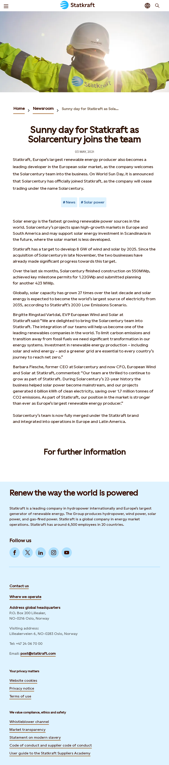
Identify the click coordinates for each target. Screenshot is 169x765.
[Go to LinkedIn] (40, 552)
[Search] (157, 6)
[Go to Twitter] (27, 552)
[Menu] (6, 5)
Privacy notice (21, 688)
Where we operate (25, 597)
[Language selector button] (147, 5)
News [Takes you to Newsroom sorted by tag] (70, 202)
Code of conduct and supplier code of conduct (50, 745)
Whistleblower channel (29, 722)
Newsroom (43, 108)
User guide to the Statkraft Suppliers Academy (49, 752)
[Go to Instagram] (53, 552)
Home (19, 108)
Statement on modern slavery (35, 737)
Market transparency (27, 729)
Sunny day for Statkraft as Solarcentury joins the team (90, 109)
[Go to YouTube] (66, 552)
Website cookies (23, 680)
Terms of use (20, 696)
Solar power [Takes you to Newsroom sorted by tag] (94, 202)
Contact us (19, 586)
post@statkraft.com (38, 653)
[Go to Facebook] (14, 552)
